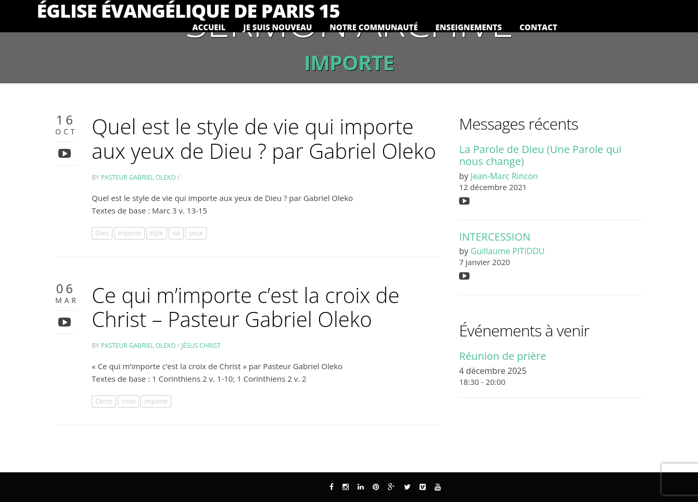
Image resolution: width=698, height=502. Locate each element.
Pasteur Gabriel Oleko (138, 177)
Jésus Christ (200, 345)
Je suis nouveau (277, 27)
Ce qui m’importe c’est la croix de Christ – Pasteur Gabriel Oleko (245, 307)
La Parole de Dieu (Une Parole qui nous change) (540, 155)
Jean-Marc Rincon (504, 176)
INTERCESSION (494, 237)
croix (128, 401)
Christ (103, 401)
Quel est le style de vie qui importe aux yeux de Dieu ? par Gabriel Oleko (264, 138)
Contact (538, 27)
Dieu (102, 233)
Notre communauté (373, 27)
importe (129, 233)
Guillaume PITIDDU (507, 251)
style (156, 233)
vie (176, 233)
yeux (195, 233)
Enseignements (469, 27)
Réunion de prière (502, 356)
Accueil (209, 27)
